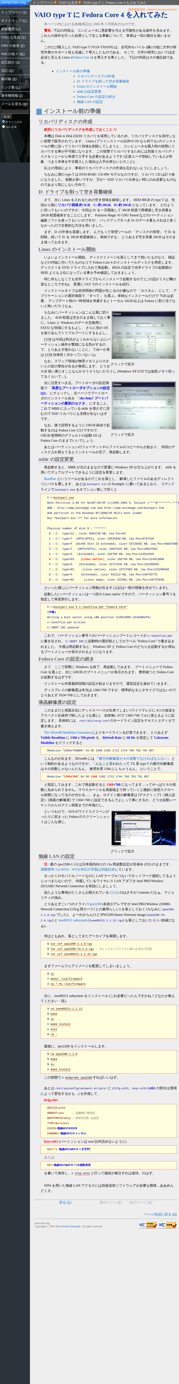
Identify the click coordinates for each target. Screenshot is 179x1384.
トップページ (43, 2)
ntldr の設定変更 (89, 91)
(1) (112, 890)
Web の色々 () (13, 54)
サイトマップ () (14, 20)
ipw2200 (95, 902)
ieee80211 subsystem (73, 917)
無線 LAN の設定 (90, 102)
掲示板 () (9, 79)
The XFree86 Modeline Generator (67, 730)
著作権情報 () (11, 95)
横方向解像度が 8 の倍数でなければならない (133, 756)
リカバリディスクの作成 (96, 76)
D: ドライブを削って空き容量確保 (103, 81)
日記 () (7, 70)
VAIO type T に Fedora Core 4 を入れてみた (115, 2)
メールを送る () (14, 104)
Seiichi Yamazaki (70, 1221)
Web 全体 (9, 127)
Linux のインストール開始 (97, 86)
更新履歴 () (10, 29)
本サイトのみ (12, 121)
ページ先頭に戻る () (160, 1209)
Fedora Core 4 (82, 57)
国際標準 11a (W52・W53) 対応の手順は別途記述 (78, 867)
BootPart (50, 479)
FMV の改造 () (13, 45)
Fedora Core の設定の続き (96, 96)
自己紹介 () (10, 62)
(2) (117, 890)
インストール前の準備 (73, 71)
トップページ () (14, 12)
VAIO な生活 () (13, 37)
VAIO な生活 (68, 2)
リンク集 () (10, 87)
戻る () (65, 1197)
